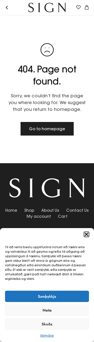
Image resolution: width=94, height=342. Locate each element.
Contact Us (77, 210)
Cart (62, 216)
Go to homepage (47, 128)
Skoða (47, 324)
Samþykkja (47, 296)
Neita (47, 310)
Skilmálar (47, 335)
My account (39, 216)
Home (11, 210)
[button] (86, 234)
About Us (50, 210)
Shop (29, 210)
